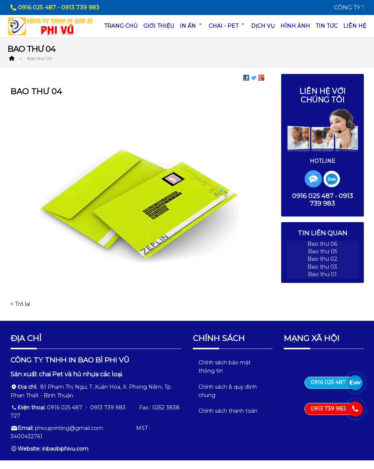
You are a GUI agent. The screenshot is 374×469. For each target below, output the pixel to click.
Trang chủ (121, 26)
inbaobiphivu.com (65, 457)
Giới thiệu (158, 26)
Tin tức (327, 26)
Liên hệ (354, 26)
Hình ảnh (295, 26)
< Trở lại (20, 304)
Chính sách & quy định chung (227, 399)
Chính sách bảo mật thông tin (224, 375)
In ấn (191, 25)
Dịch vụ (263, 26)
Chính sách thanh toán (227, 419)
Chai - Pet (227, 25)
